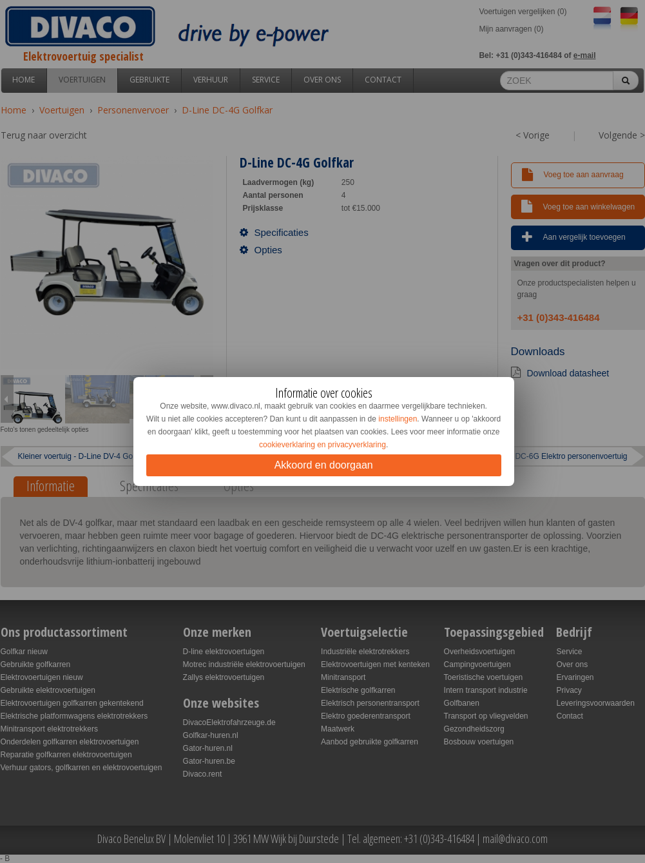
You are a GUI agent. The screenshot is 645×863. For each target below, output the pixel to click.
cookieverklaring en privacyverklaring (322, 444)
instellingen (397, 418)
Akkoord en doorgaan (323, 465)
